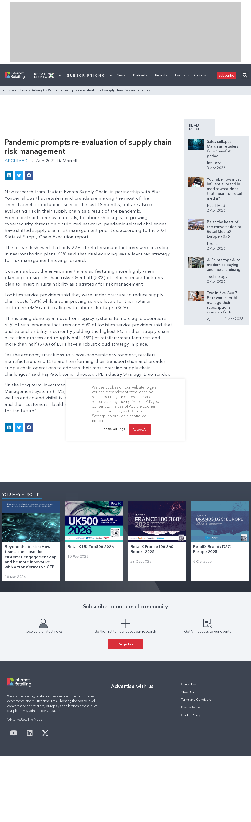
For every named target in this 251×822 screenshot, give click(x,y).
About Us (187, 691)
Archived (16, 160)
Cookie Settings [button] (113, 429)
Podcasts (141, 75)
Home (23, 90)
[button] (245, 75)
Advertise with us (132, 686)
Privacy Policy (190, 707)
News (122, 75)
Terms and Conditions (196, 699)
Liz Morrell (67, 160)
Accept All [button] (140, 429)
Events (182, 75)
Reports (162, 75)
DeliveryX (38, 90)
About (199, 75)
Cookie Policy (190, 715)
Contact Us (188, 684)
